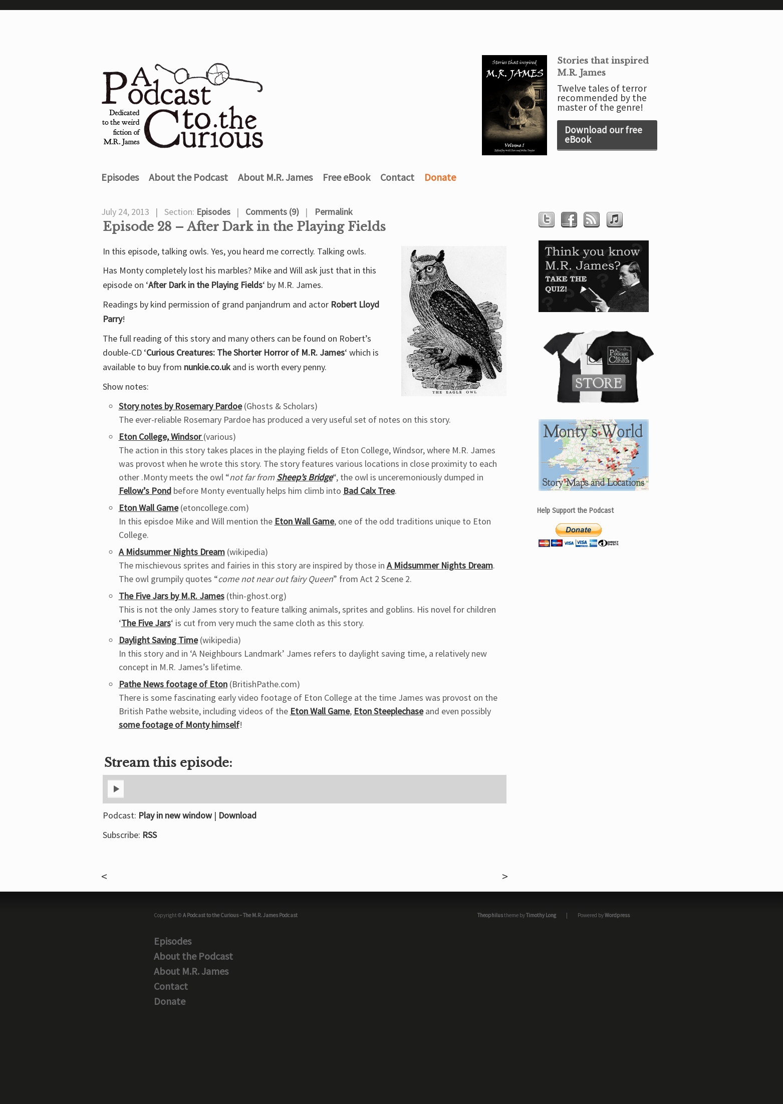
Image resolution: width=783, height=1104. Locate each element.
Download (237, 815)
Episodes (120, 177)
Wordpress (617, 915)
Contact (397, 177)
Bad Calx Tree (369, 490)
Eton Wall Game (148, 507)
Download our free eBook (603, 134)
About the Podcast (188, 177)
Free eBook (346, 177)
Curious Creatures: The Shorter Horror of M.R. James (245, 352)
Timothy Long (541, 915)
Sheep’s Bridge (305, 477)
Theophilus (490, 915)
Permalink (334, 211)
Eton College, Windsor (161, 436)
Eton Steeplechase (388, 711)
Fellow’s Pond (145, 490)
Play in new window (175, 815)
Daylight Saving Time (158, 640)
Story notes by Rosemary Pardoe (180, 406)
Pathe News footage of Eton (173, 684)
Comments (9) (272, 211)
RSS (149, 835)
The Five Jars (146, 623)
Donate (440, 177)
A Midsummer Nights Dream (172, 552)
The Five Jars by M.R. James (171, 596)
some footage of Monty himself (179, 724)
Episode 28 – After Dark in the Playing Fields (244, 227)
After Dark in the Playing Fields (205, 285)
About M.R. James (275, 177)
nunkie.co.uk (207, 367)
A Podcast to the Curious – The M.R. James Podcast (240, 915)
